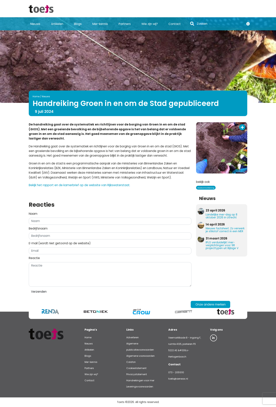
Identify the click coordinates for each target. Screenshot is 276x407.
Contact (174, 24)
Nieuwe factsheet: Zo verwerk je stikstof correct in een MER (225, 230)
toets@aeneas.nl (178, 378)
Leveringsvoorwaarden (139, 386)
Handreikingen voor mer (140, 380)
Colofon (131, 362)
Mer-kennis (100, 24)
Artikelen (57, 24)
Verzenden (39, 292)
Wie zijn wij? (149, 24)
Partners (125, 24)
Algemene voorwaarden (140, 355)
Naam (33, 214)
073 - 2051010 (176, 372)
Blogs (78, 24)
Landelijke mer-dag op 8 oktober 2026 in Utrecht (221, 216)
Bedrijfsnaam (38, 228)
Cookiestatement (136, 368)
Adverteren (132, 337)
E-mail (60, 243)
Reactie (34, 258)
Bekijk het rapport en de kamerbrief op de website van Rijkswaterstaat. (79, 185)
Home (36, 96)
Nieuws (35, 24)
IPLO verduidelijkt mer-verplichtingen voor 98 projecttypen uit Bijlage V (222, 245)
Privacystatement (136, 374)
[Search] (219, 23)
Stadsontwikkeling (205, 188)
